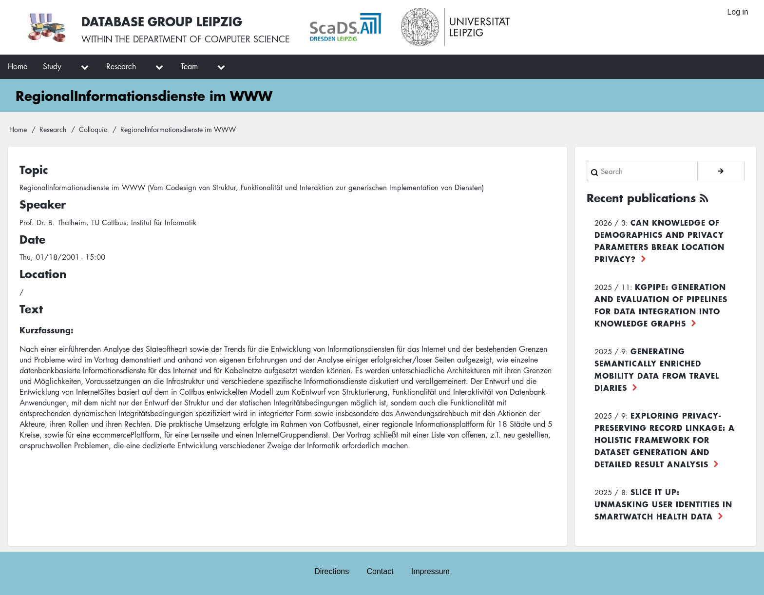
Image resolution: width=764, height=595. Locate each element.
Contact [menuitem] (379, 571)
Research (52, 129)
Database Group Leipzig (161, 21)
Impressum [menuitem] (430, 571)
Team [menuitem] (189, 66)
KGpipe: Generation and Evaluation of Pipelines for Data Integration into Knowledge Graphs (660, 305)
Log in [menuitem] (737, 12)
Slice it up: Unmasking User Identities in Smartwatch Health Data (663, 504)
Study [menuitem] (52, 66)
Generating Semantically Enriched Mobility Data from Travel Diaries (656, 369)
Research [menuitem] (121, 66)
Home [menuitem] (17, 66)
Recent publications (641, 198)
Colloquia (93, 129)
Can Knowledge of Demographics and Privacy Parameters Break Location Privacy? (659, 240)
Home (18, 129)
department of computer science (211, 39)
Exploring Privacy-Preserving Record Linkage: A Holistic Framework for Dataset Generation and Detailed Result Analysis (664, 439)
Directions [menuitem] (331, 571)
